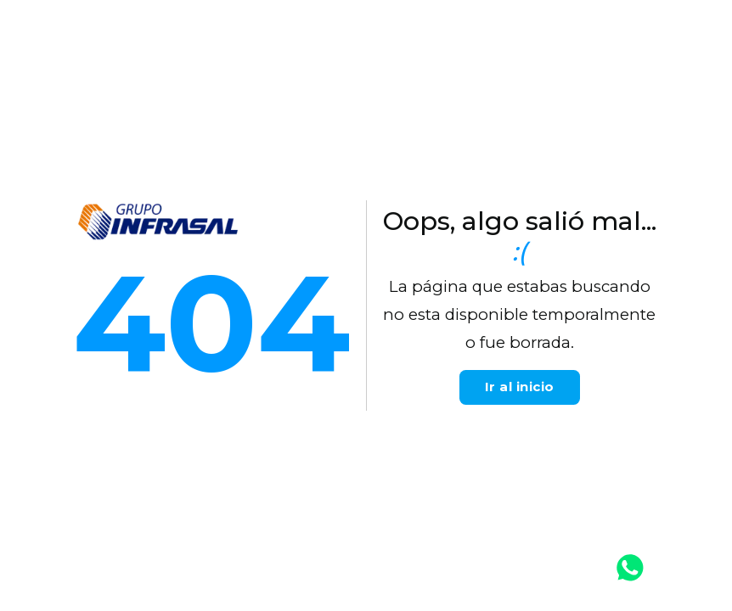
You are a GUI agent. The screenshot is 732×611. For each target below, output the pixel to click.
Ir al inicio (520, 386)
